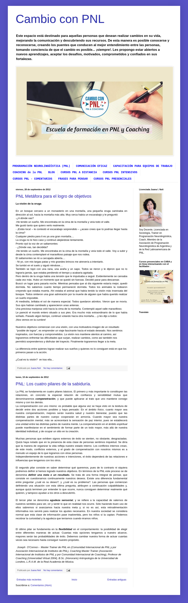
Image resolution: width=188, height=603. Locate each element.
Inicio (74, 579)
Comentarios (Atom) (41, 585)
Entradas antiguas (116, 579)
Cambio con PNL (60, 18)
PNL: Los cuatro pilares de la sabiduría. (53, 383)
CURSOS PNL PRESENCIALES (112, 178)
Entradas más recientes (29, 579)
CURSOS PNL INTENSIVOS (120, 172)
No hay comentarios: (53, 368)
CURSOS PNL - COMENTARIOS (32, 178)
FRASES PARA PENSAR (73, 178)
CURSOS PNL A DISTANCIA (79, 172)
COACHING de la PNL (27, 172)
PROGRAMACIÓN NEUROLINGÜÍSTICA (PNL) (41, 166)
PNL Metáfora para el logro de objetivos (53, 196)
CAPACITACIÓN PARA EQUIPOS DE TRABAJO (142, 166)
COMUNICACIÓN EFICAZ (91, 166)
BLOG (51, 172)
